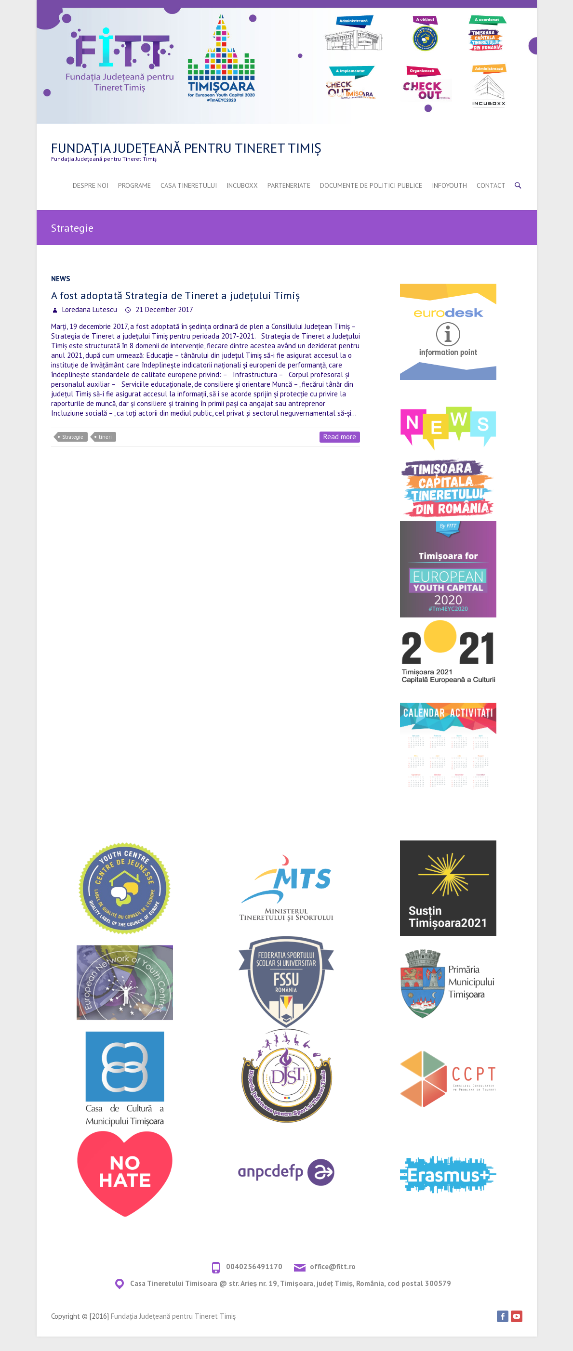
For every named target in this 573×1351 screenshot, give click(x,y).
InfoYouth (449, 185)
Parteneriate (288, 185)
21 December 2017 (163, 309)
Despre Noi (90, 185)
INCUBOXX (242, 185)
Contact (491, 185)
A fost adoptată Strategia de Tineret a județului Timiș (175, 295)
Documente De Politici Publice (371, 185)
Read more (339, 436)
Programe (134, 185)
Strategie (72, 436)
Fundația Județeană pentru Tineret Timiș (186, 147)
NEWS (60, 278)
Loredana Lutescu (88, 309)
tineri (105, 436)
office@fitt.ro (333, 1266)
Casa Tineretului (188, 185)
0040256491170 (254, 1266)
